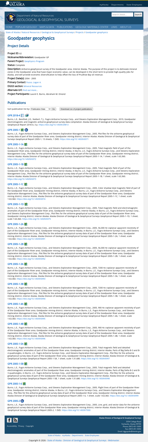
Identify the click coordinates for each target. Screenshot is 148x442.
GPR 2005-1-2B (15, 244)
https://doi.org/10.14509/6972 (22, 159)
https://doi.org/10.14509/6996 (31, 338)
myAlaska (104, 4)
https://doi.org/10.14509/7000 (76, 410)
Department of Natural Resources (35, 15)
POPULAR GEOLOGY (26, 27)
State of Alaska (54, 435)
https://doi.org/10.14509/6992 (31, 258)
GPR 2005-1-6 (15, 383)
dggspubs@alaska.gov (132, 431)
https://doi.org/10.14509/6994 (31, 298)
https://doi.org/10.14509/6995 (31, 318)
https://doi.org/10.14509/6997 (95, 358)
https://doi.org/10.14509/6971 (74, 139)
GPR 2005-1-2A (15, 224)
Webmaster (113, 440)
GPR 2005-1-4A (15, 304)
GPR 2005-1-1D (16, 204)
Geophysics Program (34, 61)
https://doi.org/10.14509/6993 (31, 278)
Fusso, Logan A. (33, 82)
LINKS (114, 27)
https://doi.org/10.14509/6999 (124, 395)
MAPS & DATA (47, 27)
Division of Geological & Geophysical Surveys (84, 440)
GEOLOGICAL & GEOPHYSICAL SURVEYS (47, 19)
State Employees (134, 4)
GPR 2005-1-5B (15, 363)
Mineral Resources (33, 86)
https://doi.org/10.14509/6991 (31, 238)
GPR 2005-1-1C (15, 184)
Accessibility (12, 426)
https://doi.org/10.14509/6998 (95, 378)
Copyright (30, 426)
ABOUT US (125, 27)
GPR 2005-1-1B (15, 164)
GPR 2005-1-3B (15, 284)
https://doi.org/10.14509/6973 (22, 179)
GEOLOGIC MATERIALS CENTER (91, 27)
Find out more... (30, 90)
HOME (9, 27)
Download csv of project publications (76, 109)
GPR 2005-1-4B (15, 324)
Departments (117, 4)
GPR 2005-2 (14, 401)
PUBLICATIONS (65, 27)
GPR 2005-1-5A (15, 343)
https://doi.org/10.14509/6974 (31, 199)
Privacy (21, 426)
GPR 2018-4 (14, 115)
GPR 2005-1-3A (15, 264)
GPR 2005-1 (14, 130)
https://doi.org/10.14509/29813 (54, 124)
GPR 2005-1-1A (15, 144)
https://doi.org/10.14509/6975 (36, 219)
